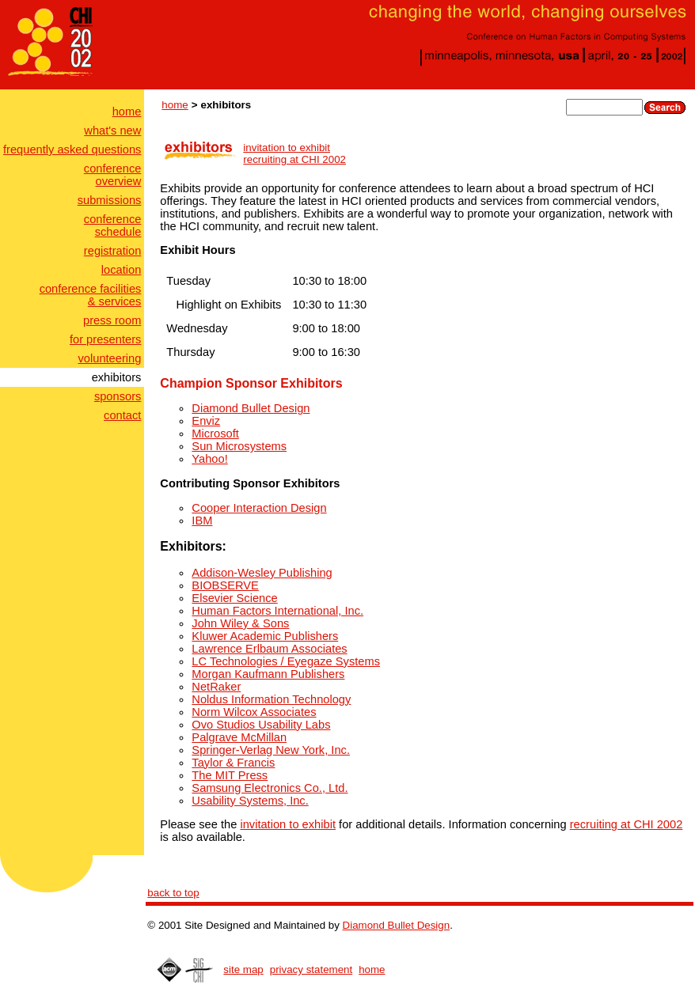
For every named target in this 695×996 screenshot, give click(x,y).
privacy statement (311, 969)
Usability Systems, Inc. (250, 800)
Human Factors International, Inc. (277, 610)
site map (243, 969)
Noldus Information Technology (271, 699)
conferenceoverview (113, 174)
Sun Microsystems (239, 446)
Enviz (206, 421)
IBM (202, 520)
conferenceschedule (113, 225)
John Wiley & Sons (240, 623)
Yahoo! (209, 459)
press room (112, 320)
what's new (112, 130)
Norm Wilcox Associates (254, 712)
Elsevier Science (234, 598)
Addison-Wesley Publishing (262, 572)
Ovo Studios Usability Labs (261, 724)
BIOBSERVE (225, 585)
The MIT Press (230, 775)
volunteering (110, 358)
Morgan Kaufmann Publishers (268, 674)
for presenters (105, 339)
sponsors (117, 396)
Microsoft (215, 433)
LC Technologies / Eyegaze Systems (286, 661)
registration (113, 250)
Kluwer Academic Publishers (265, 636)
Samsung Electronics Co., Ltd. (270, 788)
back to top (173, 893)
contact (122, 415)
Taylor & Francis (233, 762)
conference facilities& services (91, 295)
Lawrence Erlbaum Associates (269, 648)
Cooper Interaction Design (259, 508)
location (121, 269)
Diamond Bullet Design (251, 408)
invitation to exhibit (286, 147)
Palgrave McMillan (239, 737)
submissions (110, 200)
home (127, 111)
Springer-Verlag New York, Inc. (271, 750)
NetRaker (216, 686)
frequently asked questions (72, 149)
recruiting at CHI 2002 (294, 159)
